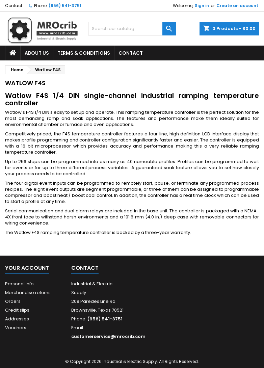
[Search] (132, 28)
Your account (27, 268)
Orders (13, 301)
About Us (37, 53)
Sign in (202, 5)
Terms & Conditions (83, 53)
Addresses (17, 319)
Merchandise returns (28, 292)
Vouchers (15, 327)
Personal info (19, 284)
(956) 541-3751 (65, 5)
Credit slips (17, 310)
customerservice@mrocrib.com (108, 336)
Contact (13, 5)
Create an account (237, 5)
